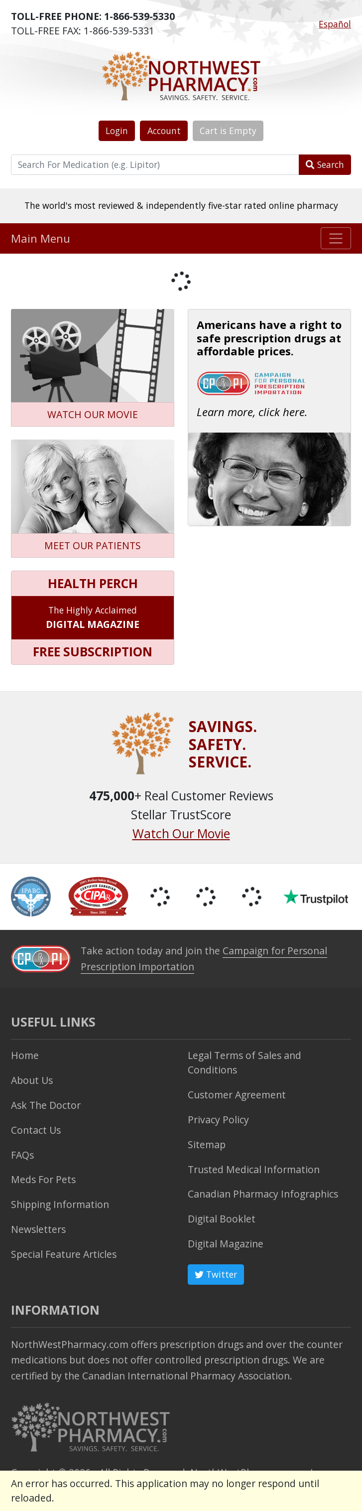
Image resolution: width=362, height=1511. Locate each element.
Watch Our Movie (181, 833)
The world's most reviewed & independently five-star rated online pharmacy (181, 205)
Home (25, 1055)
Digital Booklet (221, 1218)
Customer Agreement (237, 1094)
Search (325, 164)
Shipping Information (60, 1204)
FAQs (22, 1155)
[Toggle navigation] (336, 238)
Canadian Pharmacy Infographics (263, 1194)
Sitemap (207, 1144)
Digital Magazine (225, 1243)
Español (335, 24)
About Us (32, 1080)
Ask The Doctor (46, 1105)
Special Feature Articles (64, 1254)
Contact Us (36, 1130)
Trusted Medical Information (254, 1169)
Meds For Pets (43, 1179)
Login (117, 131)
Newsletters (38, 1229)
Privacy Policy (218, 1119)
